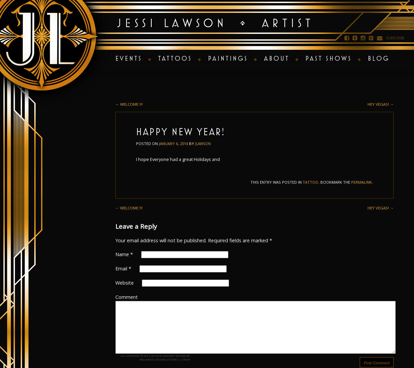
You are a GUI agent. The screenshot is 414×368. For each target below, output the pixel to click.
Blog (379, 58)
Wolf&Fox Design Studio (158, 359)
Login (185, 359)
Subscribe (395, 38)
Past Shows (328, 58)
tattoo (310, 182)
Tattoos (175, 58)
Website (124, 283)
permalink (361, 182)
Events (128, 58)
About (276, 58)
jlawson (203, 143)
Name (124, 254)
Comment (126, 297)
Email (123, 268)
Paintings (228, 58)
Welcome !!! (129, 104)
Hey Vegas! (381, 104)
